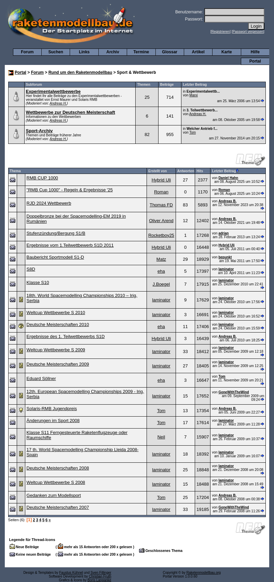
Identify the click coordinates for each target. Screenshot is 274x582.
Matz (161, 259)
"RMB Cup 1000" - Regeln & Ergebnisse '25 (70, 189)
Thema (15, 171)
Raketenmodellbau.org (203, 572)
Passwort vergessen (248, 31)
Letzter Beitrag (225, 171)
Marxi (193, 95)
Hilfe (255, 52)
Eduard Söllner (41, 378)
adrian (223, 233)
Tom (192, 132)
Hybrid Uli (161, 179)
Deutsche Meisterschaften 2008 (58, 468)
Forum (27, 52)
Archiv (112, 52)
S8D (31, 269)
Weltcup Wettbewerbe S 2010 (56, 312)
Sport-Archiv (39, 130)
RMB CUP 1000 (42, 177)
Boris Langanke (99, 580)
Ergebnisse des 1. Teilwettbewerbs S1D (66, 336)
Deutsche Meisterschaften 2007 (58, 507)
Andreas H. (58, 103)
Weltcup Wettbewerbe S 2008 (56, 482)
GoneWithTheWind (233, 392)
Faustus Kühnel (71, 572)
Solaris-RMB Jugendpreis (52, 408)
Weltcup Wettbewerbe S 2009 (56, 349)
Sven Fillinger (101, 572)
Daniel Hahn (228, 178)
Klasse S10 (38, 282)
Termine (141, 52)
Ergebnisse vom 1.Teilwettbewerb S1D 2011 (70, 245)
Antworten (185, 171)
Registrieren (220, 31)
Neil (161, 436)
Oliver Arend (161, 220)
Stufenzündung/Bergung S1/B (56, 233)
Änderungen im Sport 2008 (53, 420)
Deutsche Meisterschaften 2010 (58, 324)
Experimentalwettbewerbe (53, 91)
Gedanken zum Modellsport (54, 495)
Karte (226, 52)
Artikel (198, 52)
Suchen (56, 52)
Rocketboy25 (161, 235)
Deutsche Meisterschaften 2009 (58, 364)
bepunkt (225, 257)
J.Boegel (161, 284)
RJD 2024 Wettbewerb (49, 203)
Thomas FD (161, 204)
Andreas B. (227, 201)
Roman (161, 191)
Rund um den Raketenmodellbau (80, 72)
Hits (199, 171)
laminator (226, 269)
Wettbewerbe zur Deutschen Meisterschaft (70, 112)
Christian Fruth (100, 576)
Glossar (169, 52)
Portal (255, 61)
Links (84, 52)
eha (161, 271)
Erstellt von (157, 171)
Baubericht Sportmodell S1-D (55, 257)
